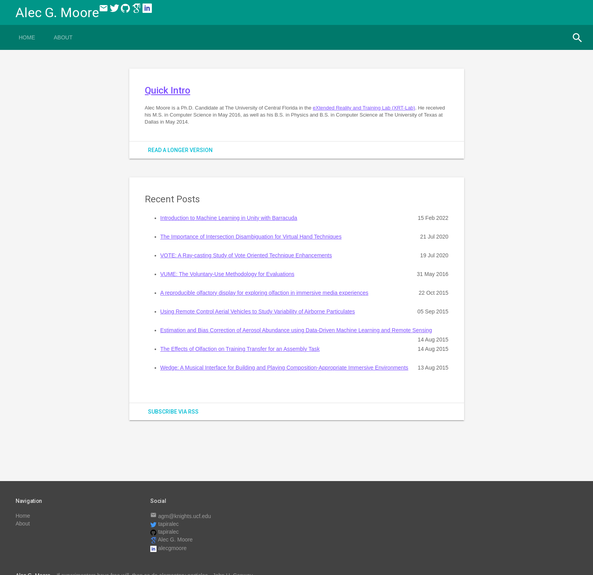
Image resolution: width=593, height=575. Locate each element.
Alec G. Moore (171, 539)
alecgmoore (168, 548)
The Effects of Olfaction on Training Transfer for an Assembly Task (240, 349)
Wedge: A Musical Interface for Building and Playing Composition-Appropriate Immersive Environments (284, 367)
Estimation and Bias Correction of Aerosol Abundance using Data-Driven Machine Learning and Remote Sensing (296, 330)
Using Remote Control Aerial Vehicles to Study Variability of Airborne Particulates (257, 311)
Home (27, 37)
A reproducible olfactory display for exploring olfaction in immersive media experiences (264, 293)
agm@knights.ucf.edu (180, 516)
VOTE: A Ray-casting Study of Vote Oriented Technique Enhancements (246, 255)
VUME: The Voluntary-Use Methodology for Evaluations (227, 274)
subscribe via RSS (173, 412)
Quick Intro (167, 90)
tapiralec (164, 524)
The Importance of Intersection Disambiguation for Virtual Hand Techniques (251, 237)
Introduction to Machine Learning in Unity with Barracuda (228, 218)
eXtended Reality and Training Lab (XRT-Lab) (364, 108)
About (63, 37)
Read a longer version (180, 150)
